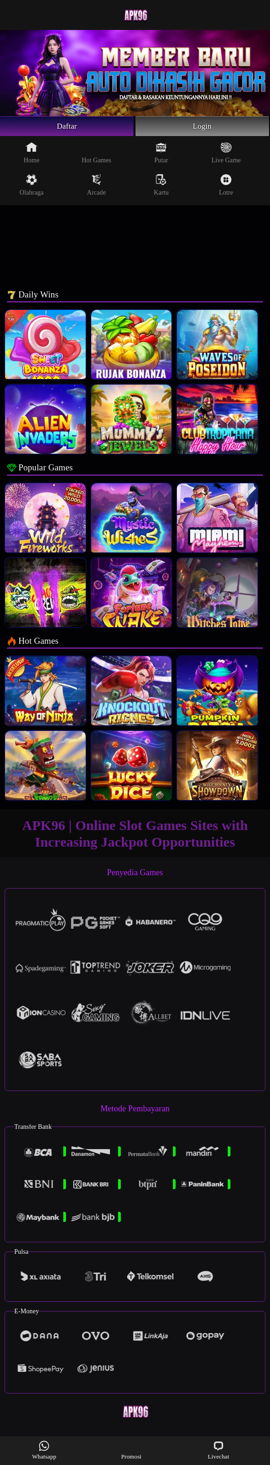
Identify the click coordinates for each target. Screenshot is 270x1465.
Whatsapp (44, 1450)
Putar (161, 154)
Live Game (226, 154)
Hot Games (96, 154)
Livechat (218, 1450)
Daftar (67, 126)
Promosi (131, 1450)
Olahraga (32, 186)
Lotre (226, 186)
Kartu (161, 186)
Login (202, 126)
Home (31, 154)
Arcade (96, 186)
